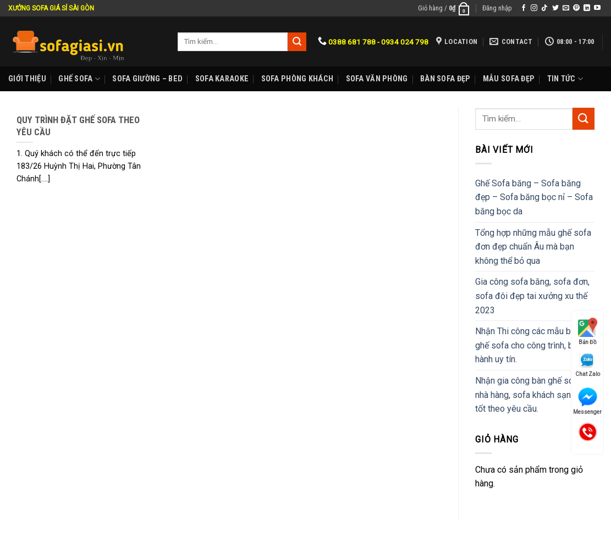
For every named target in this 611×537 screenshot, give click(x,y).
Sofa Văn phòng (377, 79)
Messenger (587, 401)
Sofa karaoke (222, 79)
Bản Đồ (587, 331)
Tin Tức (565, 79)
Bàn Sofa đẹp (445, 79)
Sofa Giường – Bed (147, 79)
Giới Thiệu (27, 79)
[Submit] (584, 118)
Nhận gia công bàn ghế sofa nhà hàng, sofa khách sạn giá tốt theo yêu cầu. (530, 394)
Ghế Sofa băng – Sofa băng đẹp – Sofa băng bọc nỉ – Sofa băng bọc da (534, 197)
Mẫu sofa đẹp (509, 79)
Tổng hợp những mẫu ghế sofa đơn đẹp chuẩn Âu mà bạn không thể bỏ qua (533, 247)
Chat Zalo (587, 364)
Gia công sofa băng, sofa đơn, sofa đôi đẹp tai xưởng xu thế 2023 (532, 295)
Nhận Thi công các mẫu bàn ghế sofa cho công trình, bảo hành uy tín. (529, 345)
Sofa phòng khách (297, 79)
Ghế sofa (79, 79)
